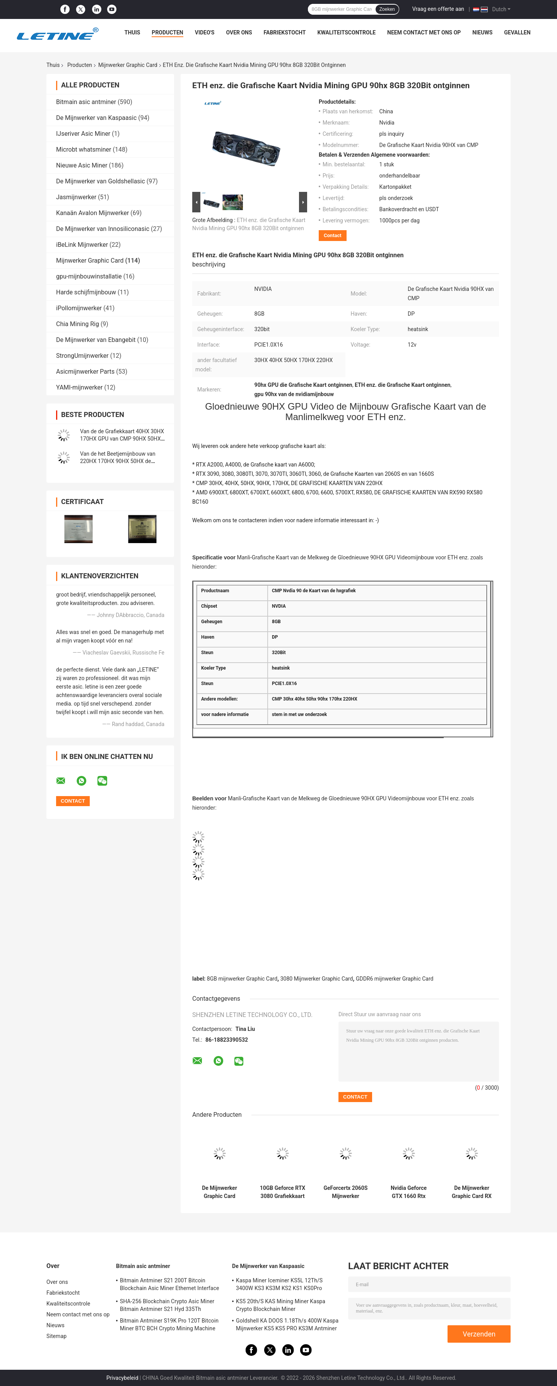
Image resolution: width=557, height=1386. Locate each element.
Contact (333, 235)
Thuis (132, 32)
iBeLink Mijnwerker (82, 244)
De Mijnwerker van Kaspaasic (96, 117)
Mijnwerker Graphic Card (127, 65)
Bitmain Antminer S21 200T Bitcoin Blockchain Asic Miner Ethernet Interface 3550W (169, 1285)
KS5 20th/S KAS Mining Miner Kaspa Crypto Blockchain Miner (280, 1305)
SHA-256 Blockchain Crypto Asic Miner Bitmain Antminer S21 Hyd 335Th (167, 1305)
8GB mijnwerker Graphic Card (242, 979)
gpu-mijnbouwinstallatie (89, 276)
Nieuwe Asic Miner (82, 165)
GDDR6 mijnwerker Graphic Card (395, 979)
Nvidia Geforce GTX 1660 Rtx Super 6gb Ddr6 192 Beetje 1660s (408, 1192)
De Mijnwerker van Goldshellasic (100, 181)
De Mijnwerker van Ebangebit (96, 340)
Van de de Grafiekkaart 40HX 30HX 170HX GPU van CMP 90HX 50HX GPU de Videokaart (122, 438)
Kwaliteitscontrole (347, 32)
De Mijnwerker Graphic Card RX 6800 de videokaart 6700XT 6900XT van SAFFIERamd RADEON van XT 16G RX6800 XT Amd (472, 1192)
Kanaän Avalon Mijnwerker (92, 213)
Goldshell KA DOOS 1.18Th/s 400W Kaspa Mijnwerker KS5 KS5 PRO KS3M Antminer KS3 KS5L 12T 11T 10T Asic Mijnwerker (287, 1326)
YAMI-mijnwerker (79, 387)
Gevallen (517, 32)
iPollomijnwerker (79, 308)
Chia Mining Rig (77, 324)
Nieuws (482, 32)
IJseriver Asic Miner (83, 133)
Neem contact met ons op (424, 32)
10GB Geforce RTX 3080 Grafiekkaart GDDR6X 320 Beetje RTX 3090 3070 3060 (283, 1192)
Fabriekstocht (285, 32)
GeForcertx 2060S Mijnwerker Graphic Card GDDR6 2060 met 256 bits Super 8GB (346, 1192)
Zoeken (387, 9)
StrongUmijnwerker (82, 355)
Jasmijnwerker (76, 197)
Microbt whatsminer (83, 149)
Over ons (239, 32)
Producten (167, 32)
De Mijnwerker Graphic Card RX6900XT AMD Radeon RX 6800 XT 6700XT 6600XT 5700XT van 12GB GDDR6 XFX (219, 1192)
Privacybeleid (122, 1378)
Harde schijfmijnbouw (86, 292)
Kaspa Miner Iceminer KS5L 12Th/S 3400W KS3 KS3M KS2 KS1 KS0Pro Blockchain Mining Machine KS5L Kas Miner (282, 1285)
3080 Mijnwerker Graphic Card (316, 979)
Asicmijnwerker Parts (85, 371)
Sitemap (56, 1336)
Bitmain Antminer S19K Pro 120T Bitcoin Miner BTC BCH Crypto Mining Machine (169, 1324)
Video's (205, 32)
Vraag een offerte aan (438, 9)
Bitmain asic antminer (86, 102)
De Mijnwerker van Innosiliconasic (102, 228)
